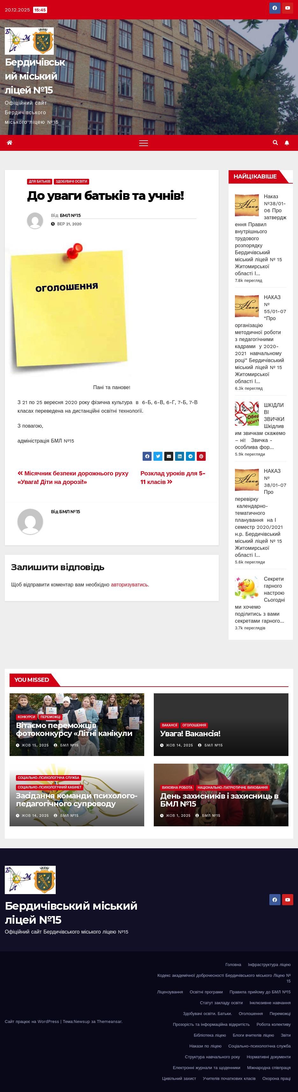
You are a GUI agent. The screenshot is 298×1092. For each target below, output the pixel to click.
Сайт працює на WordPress (32, 1021)
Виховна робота (177, 787)
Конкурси (26, 717)
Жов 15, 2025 (35, 745)
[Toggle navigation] (143, 142)
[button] (275, 143)
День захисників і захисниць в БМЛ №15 (219, 799)
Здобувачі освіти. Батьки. (207, 1013)
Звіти (286, 1035)
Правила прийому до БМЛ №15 (260, 992)
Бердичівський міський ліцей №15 (35, 76)
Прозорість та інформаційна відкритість (211, 1024)
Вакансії (169, 725)
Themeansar (109, 1021)
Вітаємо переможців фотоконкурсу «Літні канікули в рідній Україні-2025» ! (74, 733)
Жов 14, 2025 (179, 745)
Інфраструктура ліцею (269, 964)
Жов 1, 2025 (178, 816)
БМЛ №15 (70, 215)
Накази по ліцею (205, 1046)
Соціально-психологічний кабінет (50, 787)
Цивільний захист (179, 1078)
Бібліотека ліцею (210, 1035)
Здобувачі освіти (71, 181)
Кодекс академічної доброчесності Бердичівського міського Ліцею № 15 (224, 978)
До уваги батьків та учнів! (105, 195)
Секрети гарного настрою (274, 586)
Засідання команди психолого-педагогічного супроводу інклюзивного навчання (76, 803)
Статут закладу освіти (221, 1002)
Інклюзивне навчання (270, 1002)
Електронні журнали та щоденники (206, 1067)
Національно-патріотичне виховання (233, 787)
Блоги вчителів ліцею (253, 1035)
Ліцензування (170, 992)
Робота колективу (274, 1024)
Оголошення (194, 725)
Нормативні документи (269, 1056)
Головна (233, 964)
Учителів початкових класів (229, 1078)
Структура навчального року (212, 1056)
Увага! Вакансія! (190, 733)
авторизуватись (129, 585)
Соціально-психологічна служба (48, 778)
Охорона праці (276, 1078)
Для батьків (39, 181)
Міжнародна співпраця (269, 1067)
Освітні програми (206, 992)
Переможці (50, 717)
